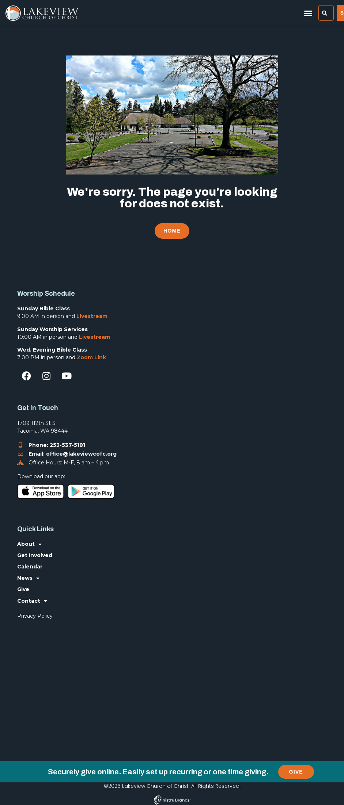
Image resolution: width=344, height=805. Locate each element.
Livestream (91, 316)
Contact (32, 601)
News (28, 578)
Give (23, 589)
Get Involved (34, 555)
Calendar (29, 566)
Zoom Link (91, 357)
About (29, 544)
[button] (308, 13)
